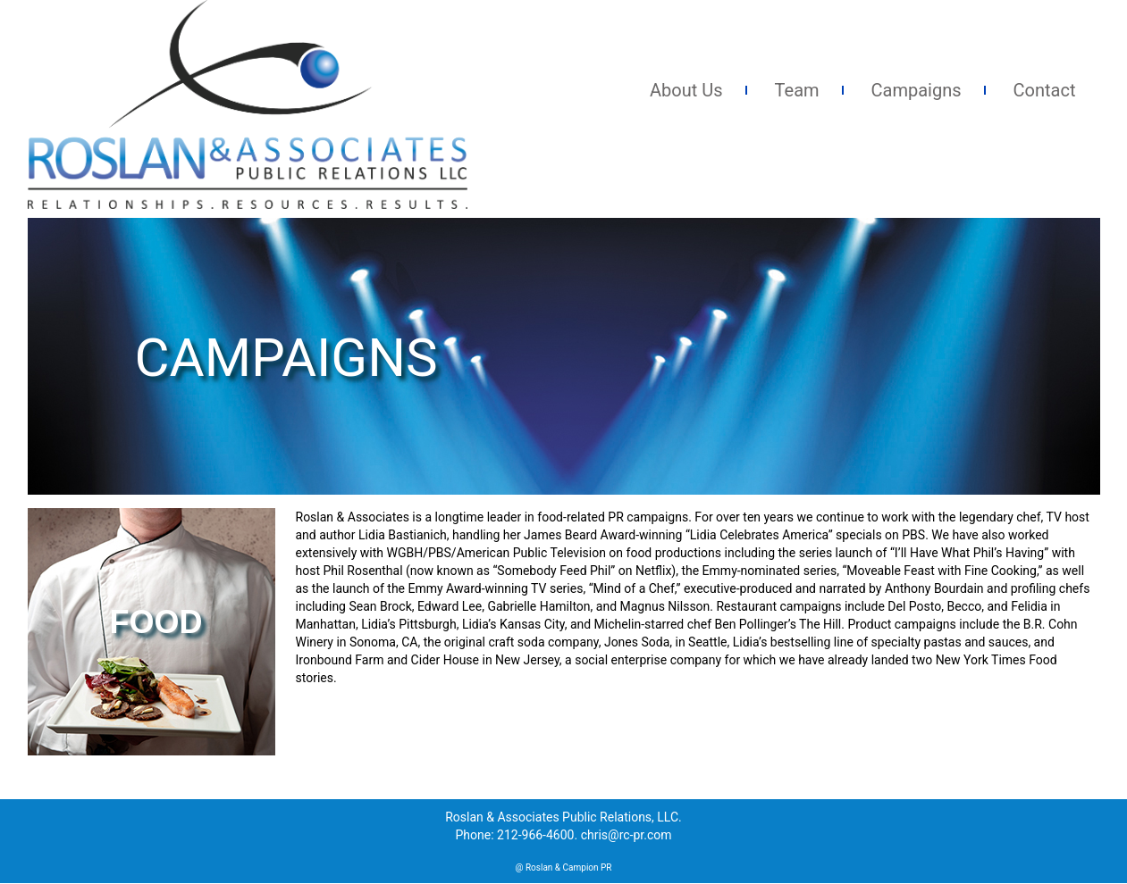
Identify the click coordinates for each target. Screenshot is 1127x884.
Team (797, 90)
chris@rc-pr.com (626, 835)
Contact (1044, 90)
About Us (686, 90)
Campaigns (916, 90)
